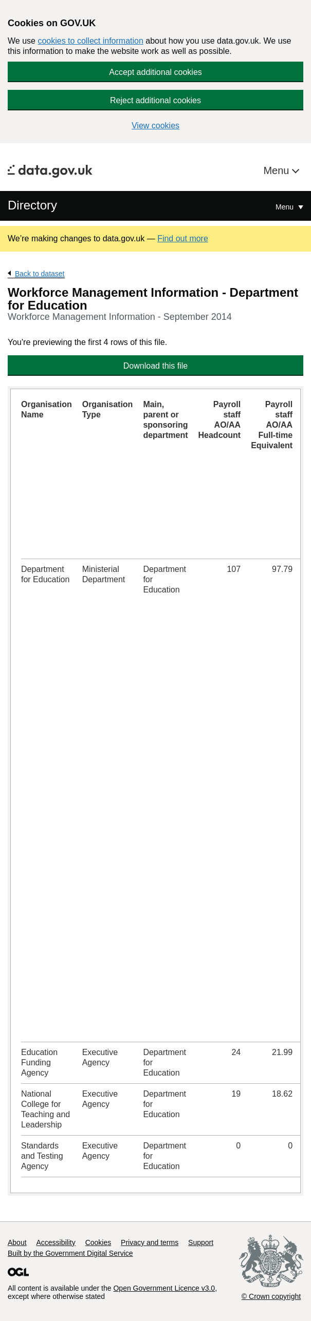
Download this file (155, 365)
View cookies (155, 125)
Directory (32, 205)
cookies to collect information (90, 40)
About (17, 1242)
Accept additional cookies (155, 72)
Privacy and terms (149, 1242)
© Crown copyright (271, 1296)
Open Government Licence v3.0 (164, 1288)
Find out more (182, 238)
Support (200, 1242)
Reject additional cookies (155, 100)
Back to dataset (40, 274)
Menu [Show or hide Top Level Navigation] (286, 207)
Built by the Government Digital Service (70, 1253)
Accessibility (55, 1242)
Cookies (98, 1242)
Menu (277, 170)
